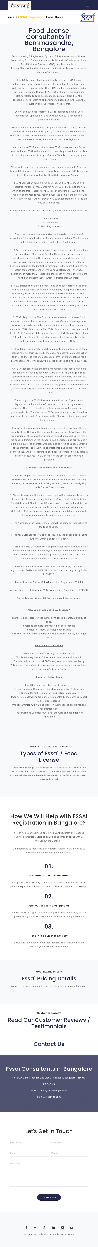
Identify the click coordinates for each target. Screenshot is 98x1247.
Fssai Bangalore (66, 1234)
